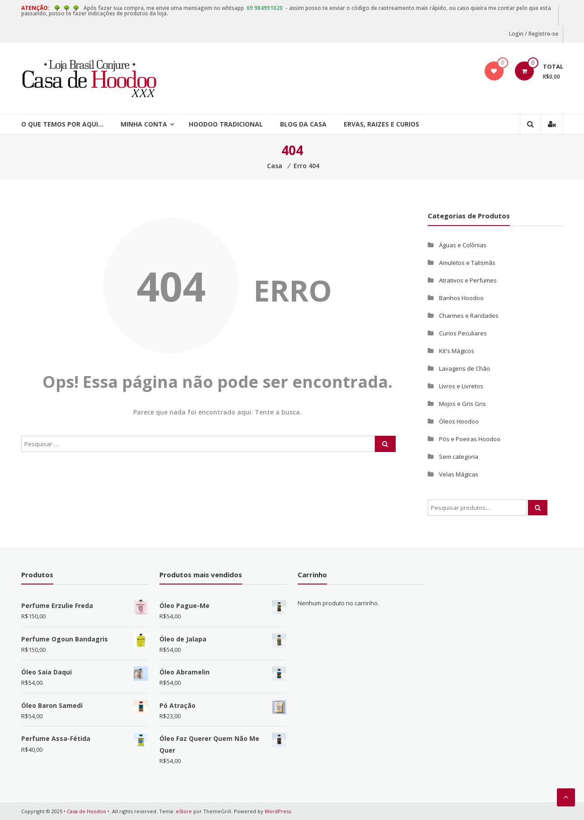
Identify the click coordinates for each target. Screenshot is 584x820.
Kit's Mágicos (456, 351)
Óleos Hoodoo (459, 421)
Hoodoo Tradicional (226, 124)
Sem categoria (458, 456)
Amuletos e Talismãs (467, 263)
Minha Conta (144, 124)
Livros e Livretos (461, 386)
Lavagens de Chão (464, 368)
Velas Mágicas (458, 474)
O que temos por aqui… (62, 124)
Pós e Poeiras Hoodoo (469, 439)
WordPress (278, 811)
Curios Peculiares (463, 333)
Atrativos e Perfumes (468, 280)
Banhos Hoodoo (461, 298)
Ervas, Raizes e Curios (381, 124)
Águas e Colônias (462, 245)
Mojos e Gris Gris (462, 404)
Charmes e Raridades (469, 315)
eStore (184, 811)
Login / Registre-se (533, 34)
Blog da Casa (303, 124)
